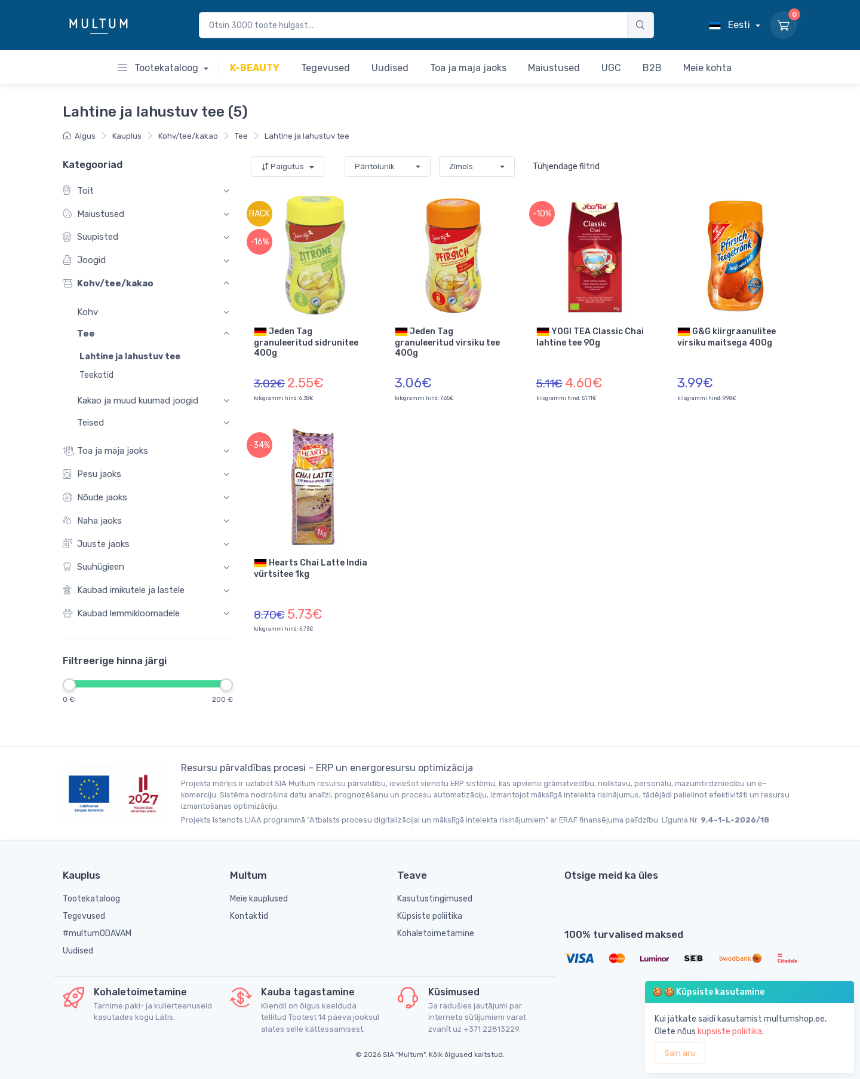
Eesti (730, 24)
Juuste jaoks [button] (96, 544)
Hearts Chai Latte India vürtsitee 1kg (310, 568)
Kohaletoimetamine (435, 933)
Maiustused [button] (93, 214)
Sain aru (680, 1053)
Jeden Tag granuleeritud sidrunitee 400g (306, 341)
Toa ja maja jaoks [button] (105, 451)
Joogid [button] (84, 260)
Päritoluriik (375, 166)
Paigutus (283, 166)
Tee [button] (86, 334)
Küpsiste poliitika (429, 916)
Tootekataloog (159, 68)
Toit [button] (78, 191)
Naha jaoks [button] (92, 520)
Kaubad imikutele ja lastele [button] (124, 590)
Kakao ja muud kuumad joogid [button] (137, 401)
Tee (241, 136)
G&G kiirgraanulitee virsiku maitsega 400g (726, 336)
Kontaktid (249, 916)
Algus (79, 136)
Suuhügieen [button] (93, 567)
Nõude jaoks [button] (95, 497)
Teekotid (96, 376)
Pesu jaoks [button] (92, 474)
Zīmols (461, 166)
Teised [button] (90, 422)
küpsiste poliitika (730, 1031)
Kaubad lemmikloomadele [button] (121, 613)
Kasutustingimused (434, 899)
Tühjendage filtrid (566, 166)
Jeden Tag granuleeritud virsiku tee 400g (447, 341)
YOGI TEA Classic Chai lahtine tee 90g (590, 336)
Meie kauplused (259, 899)
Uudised (78, 951)
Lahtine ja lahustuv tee (307, 136)
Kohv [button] (87, 312)
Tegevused (84, 916)
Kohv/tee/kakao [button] (108, 283)
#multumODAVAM (97, 933)
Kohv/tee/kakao (188, 136)
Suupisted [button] (90, 237)
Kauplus (127, 136)
